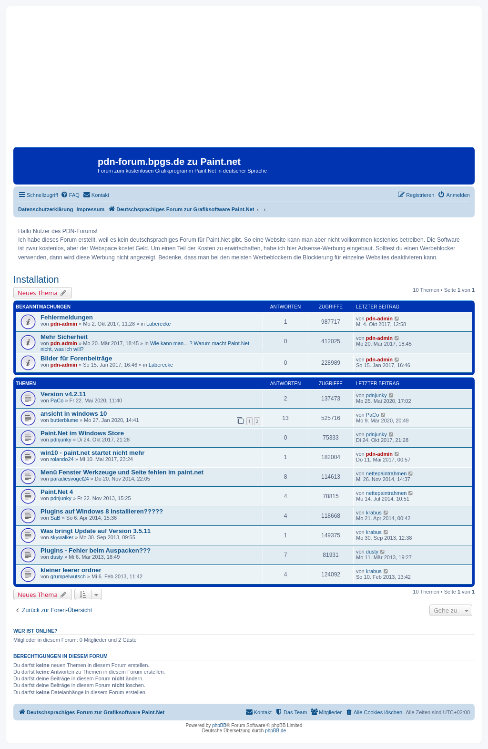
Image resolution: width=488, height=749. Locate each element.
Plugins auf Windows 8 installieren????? (102, 511)
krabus (374, 512)
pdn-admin (64, 324)
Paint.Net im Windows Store (82, 433)
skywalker (62, 537)
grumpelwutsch (68, 576)
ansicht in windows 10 (74, 413)
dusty (57, 557)
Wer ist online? (35, 631)
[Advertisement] (244, 80)
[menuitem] (70, 195)
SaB (56, 518)
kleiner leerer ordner (71, 570)
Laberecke (158, 324)
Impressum (91, 209)
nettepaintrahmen (386, 473)
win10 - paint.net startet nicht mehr (92, 452)
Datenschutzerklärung (45, 209)
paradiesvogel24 (70, 479)
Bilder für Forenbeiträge (76, 358)
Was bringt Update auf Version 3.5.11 (96, 530)
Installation (36, 279)
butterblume (64, 420)
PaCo (57, 400)
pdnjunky (376, 395)
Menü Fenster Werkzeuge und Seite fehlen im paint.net (122, 472)
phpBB (219, 725)
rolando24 (62, 459)
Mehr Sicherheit (64, 336)
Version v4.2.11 (63, 394)
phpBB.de (275, 730)
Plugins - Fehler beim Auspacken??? (96, 550)
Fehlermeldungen (67, 317)
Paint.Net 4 (57, 491)
